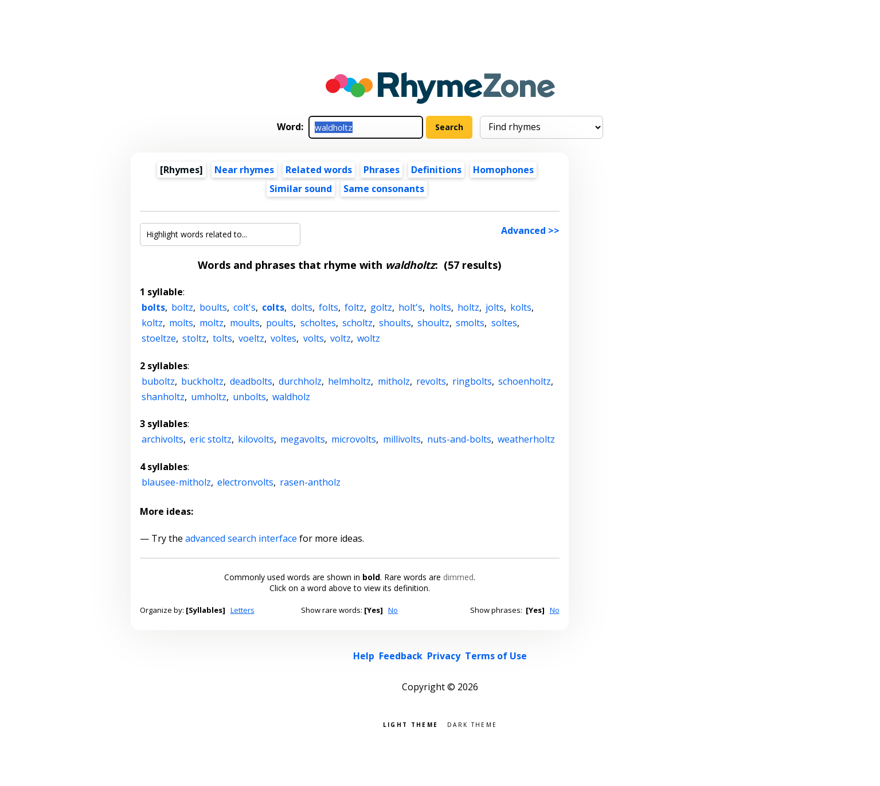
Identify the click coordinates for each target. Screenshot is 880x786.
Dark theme (472, 723)
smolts (470, 322)
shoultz (433, 322)
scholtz (357, 322)
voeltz (251, 338)
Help (363, 656)
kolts (520, 307)
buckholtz (202, 381)
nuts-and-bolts (459, 439)
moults (245, 322)
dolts (301, 307)
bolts (153, 307)
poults (280, 322)
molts (181, 322)
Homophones (503, 169)
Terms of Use (496, 656)
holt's (410, 307)
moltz (212, 322)
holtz (468, 307)
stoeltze (159, 338)
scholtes (318, 322)
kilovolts (256, 439)
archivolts (162, 439)
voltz (340, 338)
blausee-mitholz (176, 482)
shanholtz (163, 396)
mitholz (394, 381)
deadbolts (251, 381)
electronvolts (245, 482)
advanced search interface (241, 538)
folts (328, 307)
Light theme (410, 723)
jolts (495, 307)
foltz (354, 307)
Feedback (401, 656)
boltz (182, 307)
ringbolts (472, 381)
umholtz (208, 396)
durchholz (300, 381)
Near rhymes (244, 169)
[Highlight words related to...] (220, 234)
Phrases (381, 169)
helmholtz (349, 381)
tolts (222, 338)
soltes (504, 322)
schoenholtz (524, 381)
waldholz (291, 396)
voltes (283, 338)
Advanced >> (530, 230)
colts (273, 307)
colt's (244, 307)
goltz (381, 307)
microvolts (353, 439)
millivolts (402, 439)
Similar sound (300, 188)
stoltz (194, 338)
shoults (395, 322)
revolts (431, 381)
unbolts (249, 396)
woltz (368, 338)
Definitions (436, 169)
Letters (242, 610)
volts (313, 338)
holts (440, 307)
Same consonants (383, 188)
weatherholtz (526, 439)
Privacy (443, 656)
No (393, 610)
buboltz (158, 381)
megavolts (302, 439)
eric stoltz (211, 439)
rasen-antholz (310, 482)
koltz (152, 322)
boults (213, 307)
